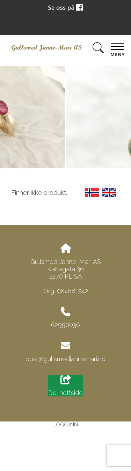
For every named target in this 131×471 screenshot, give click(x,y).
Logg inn (65, 424)
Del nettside (65, 386)
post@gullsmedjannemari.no (65, 359)
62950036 (65, 324)
